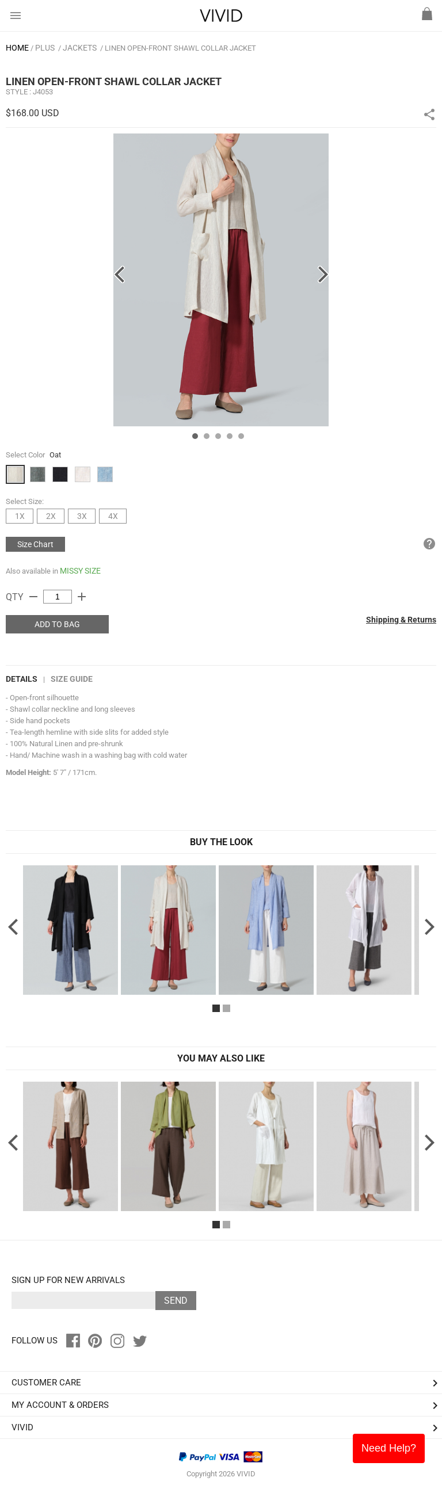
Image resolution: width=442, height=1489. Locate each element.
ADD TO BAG (57, 624)
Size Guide (72, 679)
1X (20, 516)
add (82, 597)
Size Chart (35, 544)
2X (51, 516)
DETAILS (21, 679)
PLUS (45, 47)
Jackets (80, 47)
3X (82, 516)
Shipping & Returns (401, 619)
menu (15, 15)
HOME (17, 47)
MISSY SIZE (80, 570)
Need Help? (388, 1448)
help (429, 544)
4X (113, 516)
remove (33, 597)
